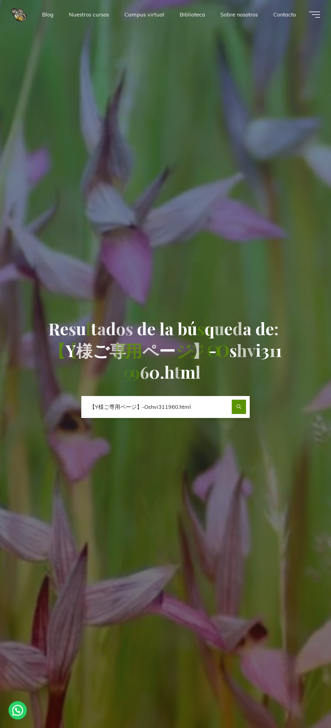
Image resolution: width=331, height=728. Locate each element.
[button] (18, 710)
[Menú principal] (314, 15)
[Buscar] (239, 407)
